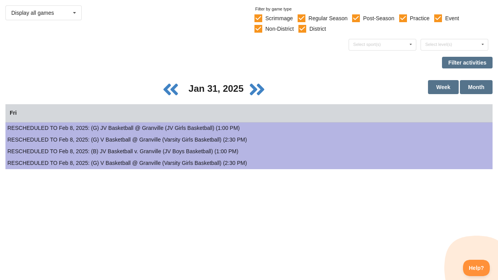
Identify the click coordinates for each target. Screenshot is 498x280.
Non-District (279, 29)
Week (443, 87)
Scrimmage (279, 18)
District (317, 29)
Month (476, 87)
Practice (420, 18)
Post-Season (378, 18)
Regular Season (328, 18)
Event (452, 18)
